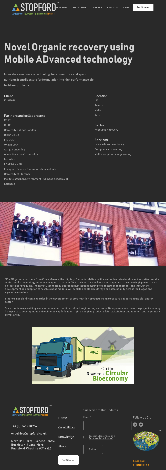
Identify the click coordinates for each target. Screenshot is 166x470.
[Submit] (93, 449)
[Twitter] (141, 424)
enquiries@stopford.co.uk (29, 433)
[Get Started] (143, 7)
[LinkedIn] (135, 424)
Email (86, 417)
